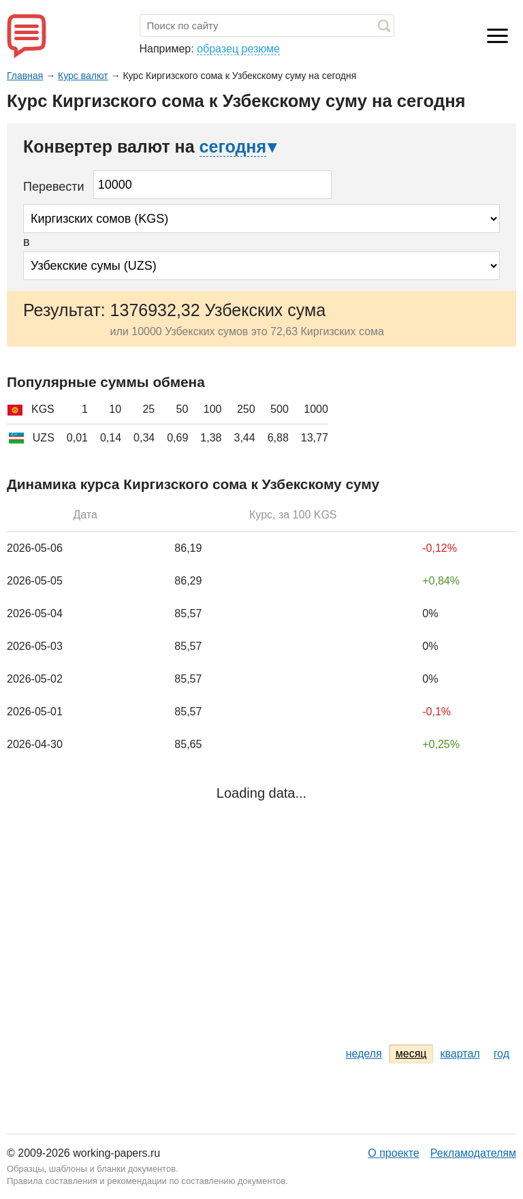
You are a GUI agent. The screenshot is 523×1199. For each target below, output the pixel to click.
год (501, 1053)
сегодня (233, 146)
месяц (411, 1053)
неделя (364, 1053)
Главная (25, 75)
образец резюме (238, 48)
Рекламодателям (473, 1153)
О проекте (393, 1153)
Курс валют (83, 75)
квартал (459, 1053)
